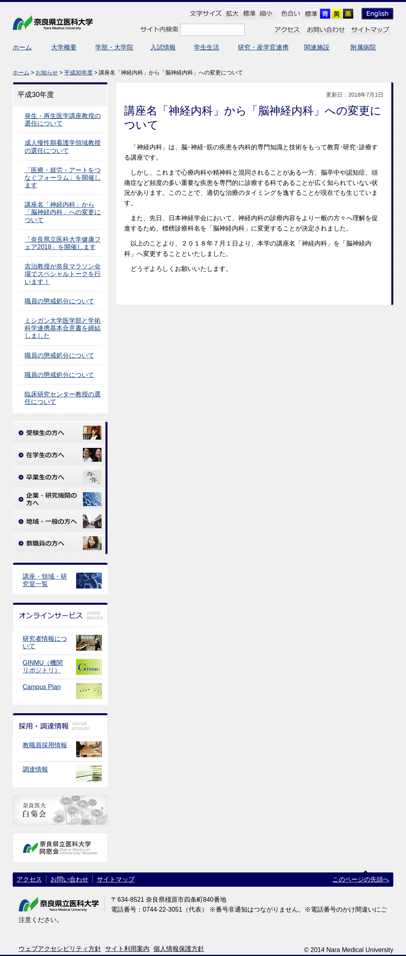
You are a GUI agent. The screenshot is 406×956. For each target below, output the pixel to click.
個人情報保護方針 (178, 948)
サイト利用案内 (127, 948)
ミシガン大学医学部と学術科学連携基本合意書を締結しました (63, 328)
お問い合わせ (69, 879)
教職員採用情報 (45, 745)
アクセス (29, 879)
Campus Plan (42, 687)
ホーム (21, 72)
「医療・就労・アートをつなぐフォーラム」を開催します (63, 178)
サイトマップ (116, 879)
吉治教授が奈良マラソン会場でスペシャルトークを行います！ (63, 274)
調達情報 (35, 769)
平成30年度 (78, 72)
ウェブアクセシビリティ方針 (60, 948)
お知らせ (47, 72)
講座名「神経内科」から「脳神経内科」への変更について (63, 212)
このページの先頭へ (360, 879)
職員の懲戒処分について (59, 301)
